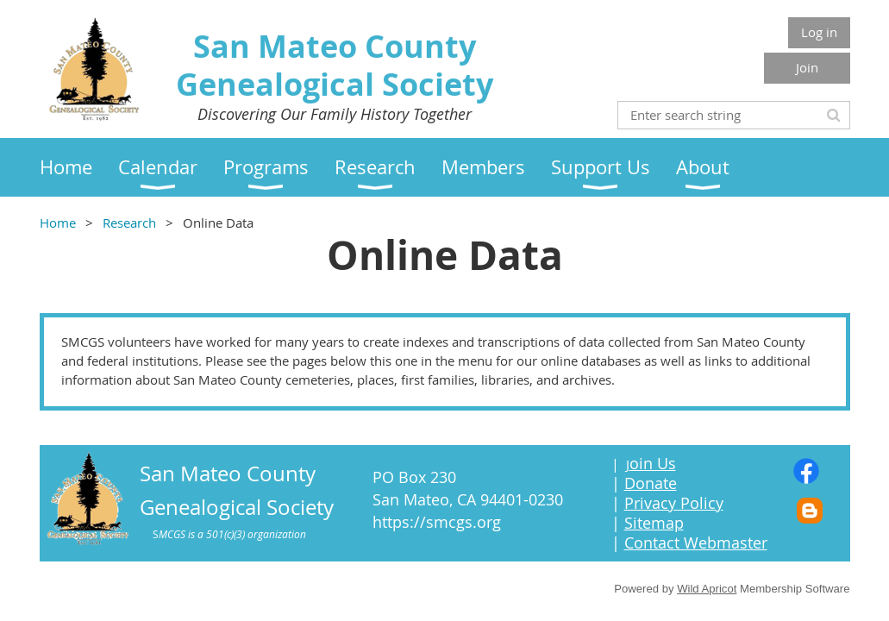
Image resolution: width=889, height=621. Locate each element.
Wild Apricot (706, 588)
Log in (819, 32)
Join (807, 67)
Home (58, 222)
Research (129, 222)
